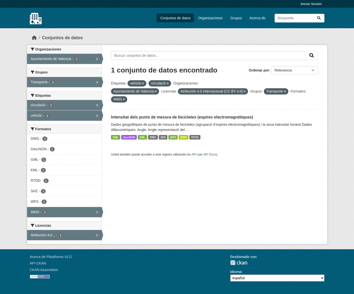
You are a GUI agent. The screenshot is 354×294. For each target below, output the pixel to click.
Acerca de (257, 18)
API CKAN (38, 263)
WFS (173, 137)
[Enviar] (319, 18)
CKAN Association (44, 270)
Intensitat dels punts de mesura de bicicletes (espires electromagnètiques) (182, 117)
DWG (153, 137)
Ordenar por (259, 70)
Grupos (236, 18)
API (193, 154)
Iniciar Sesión (311, 4)
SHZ (163, 137)
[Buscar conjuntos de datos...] (299, 18)
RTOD (195, 137)
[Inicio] (34, 37)
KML (142, 137)
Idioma (236, 272)
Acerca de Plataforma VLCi (51, 257)
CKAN (238, 262)
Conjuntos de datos (175, 18)
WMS (183, 137)
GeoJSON (129, 137)
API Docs (209, 154)
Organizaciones (210, 18)
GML (116, 137)
